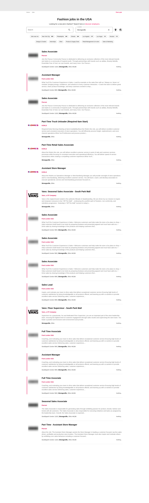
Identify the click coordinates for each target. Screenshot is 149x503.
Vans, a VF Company (49, 195)
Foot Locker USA (48, 79)
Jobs (33, 12)
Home (28, 12)
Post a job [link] (119, 12)
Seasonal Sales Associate (54, 401)
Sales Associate (49, 51)
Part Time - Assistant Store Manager (59, 425)
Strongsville (63, 67)
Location (79, 27)
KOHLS (44, 125)
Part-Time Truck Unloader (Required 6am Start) (65, 121)
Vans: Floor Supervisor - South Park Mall (62, 308)
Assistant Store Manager (54, 168)
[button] (35, 36)
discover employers (92, 24)
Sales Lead (47, 285)
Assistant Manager (51, 75)
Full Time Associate (51, 331)
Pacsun (44, 55)
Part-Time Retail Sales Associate (58, 145)
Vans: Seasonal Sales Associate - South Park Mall (66, 191)
